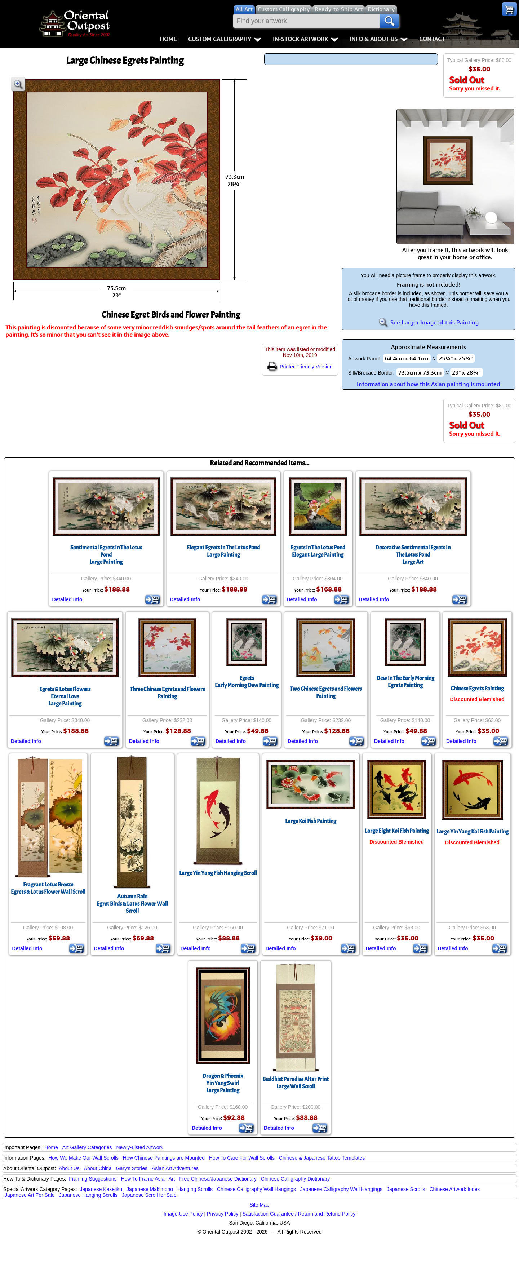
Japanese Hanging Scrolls (88, 1195)
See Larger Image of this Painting (428, 322)
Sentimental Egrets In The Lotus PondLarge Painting (106, 555)
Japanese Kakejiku (101, 1189)
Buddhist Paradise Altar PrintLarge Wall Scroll (295, 1083)
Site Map (259, 1205)
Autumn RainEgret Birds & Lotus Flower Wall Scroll (132, 904)
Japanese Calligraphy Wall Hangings (341, 1189)
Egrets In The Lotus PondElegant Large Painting (317, 551)
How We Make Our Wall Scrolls (83, 1158)
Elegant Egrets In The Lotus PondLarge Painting (223, 551)
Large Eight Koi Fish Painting (397, 831)
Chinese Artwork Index (455, 1189)
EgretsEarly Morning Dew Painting (247, 681)
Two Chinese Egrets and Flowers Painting (326, 692)
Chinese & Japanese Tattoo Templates (322, 1158)
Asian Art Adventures (175, 1168)
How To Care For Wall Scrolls (242, 1158)
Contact (432, 39)
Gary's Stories (131, 1168)
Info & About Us (379, 39)
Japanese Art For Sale (30, 1195)
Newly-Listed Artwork (139, 1147)
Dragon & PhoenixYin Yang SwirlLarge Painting (222, 1083)
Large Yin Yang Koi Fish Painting (472, 831)
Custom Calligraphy (224, 39)
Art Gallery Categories (87, 1147)
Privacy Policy (222, 1214)
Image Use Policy (183, 1214)
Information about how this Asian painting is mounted (428, 384)
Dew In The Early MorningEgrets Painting (405, 681)
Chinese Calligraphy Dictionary (295, 1179)
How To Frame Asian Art (148, 1179)
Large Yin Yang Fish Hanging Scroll (218, 873)
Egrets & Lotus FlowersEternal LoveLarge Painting (64, 696)
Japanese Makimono (150, 1189)
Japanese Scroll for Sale (149, 1195)
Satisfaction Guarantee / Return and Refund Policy (299, 1214)
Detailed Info (67, 599)
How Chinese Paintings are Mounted (164, 1158)
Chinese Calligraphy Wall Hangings (256, 1189)
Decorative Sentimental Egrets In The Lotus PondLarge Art (413, 555)
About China (98, 1168)
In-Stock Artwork (305, 39)
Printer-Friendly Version (299, 366)
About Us (69, 1168)
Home (168, 39)
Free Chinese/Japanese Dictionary (218, 1179)
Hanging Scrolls (195, 1189)
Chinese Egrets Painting (477, 688)
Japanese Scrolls (406, 1189)
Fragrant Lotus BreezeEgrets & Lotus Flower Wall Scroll (48, 888)
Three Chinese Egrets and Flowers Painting (167, 693)
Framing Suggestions (92, 1179)
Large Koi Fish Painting (310, 821)
